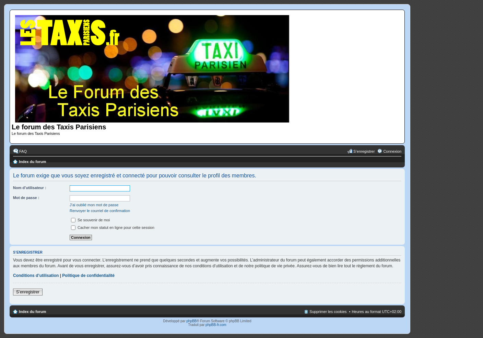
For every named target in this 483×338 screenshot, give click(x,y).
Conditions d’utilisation (36, 275)
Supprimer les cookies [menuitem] (327, 312)
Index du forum (32, 162)
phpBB (191, 321)
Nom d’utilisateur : (29, 188)
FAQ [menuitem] (23, 151)
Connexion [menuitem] (392, 151)
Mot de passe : (26, 198)
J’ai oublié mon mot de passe (94, 205)
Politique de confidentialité (88, 275)
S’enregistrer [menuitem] (364, 151)
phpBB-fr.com (215, 325)
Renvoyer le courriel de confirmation (100, 211)
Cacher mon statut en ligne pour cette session (112, 227)
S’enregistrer (27, 292)
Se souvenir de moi (90, 220)
